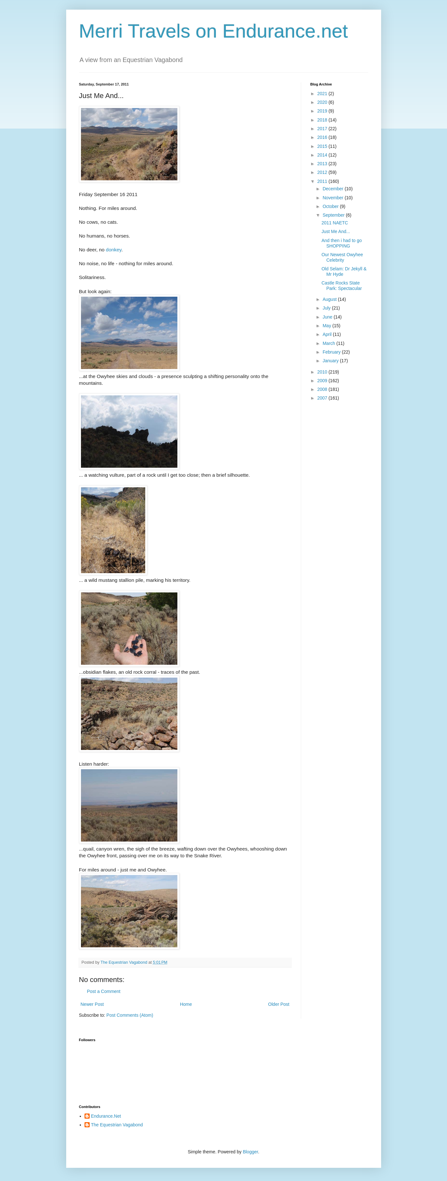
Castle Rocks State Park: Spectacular (341, 285)
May (327, 325)
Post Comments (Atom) (129, 1015)
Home (186, 1004)
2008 (322, 389)
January (331, 360)
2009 (322, 380)
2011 (322, 181)
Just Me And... (335, 231)
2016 (322, 137)
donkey (113, 249)
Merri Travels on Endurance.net (213, 31)
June (328, 317)
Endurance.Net (106, 1116)
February (332, 352)
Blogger (250, 1151)
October (331, 206)
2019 (322, 110)
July (327, 308)
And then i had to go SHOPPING (341, 243)
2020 (322, 102)
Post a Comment (104, 991)
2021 (322, 93)
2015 (322, 146)
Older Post (278, 1004)
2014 (322, 155)
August (330, 299)
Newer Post (92, 1004)
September (334, 215)
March (329, 343)
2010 (322, 371)
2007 (322, 398)
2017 (322, 128)
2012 (322, 172)
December (333, 188)
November (333, 197)
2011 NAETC (334, 222)
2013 (322, 163)
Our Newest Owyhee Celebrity (342, 257)
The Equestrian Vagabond (117, 1124)
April (328, 334)
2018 (322, 119)
